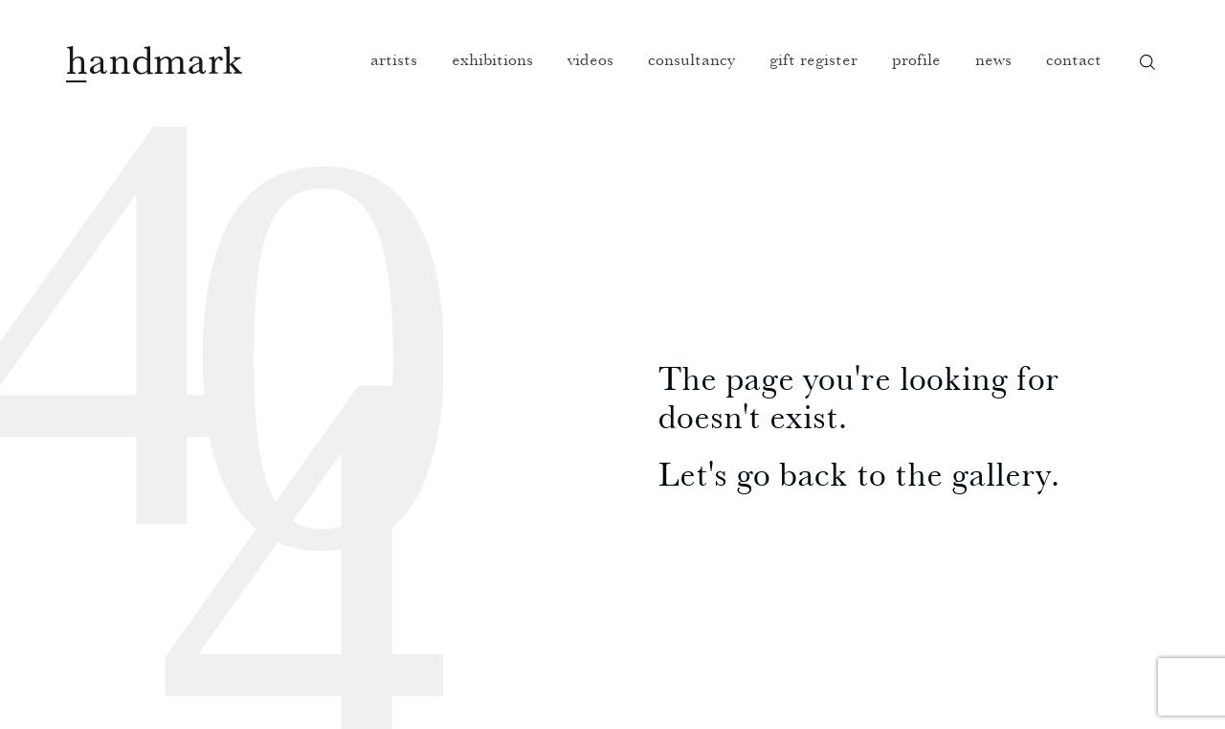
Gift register (813, 59)
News (993, 59)
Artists (393, 59)
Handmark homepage (154, 64)
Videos (590, 59)
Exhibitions (492, 59)
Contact (1074, 59)
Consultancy (691, 59)
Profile (916, 59)
